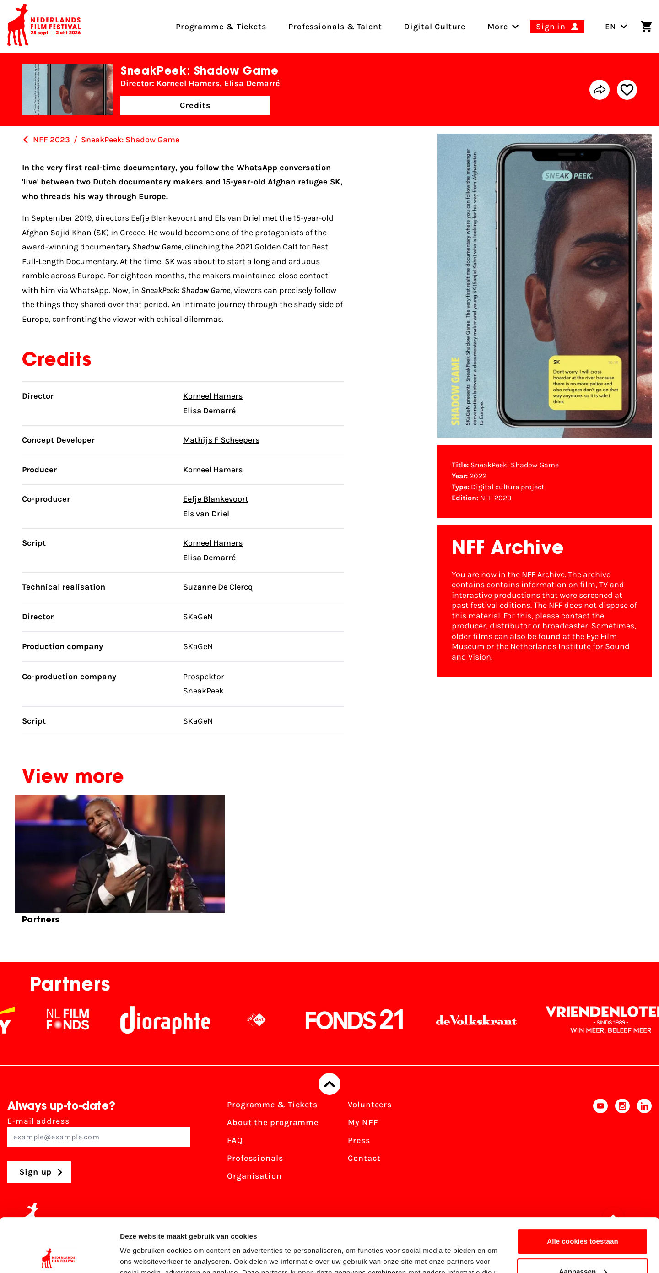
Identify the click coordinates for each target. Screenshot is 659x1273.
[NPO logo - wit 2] (265, 1020)
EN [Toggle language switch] (616, 27)
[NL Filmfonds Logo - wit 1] (77, 1020)
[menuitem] (497, 26)
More (497, 26)
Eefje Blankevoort (215, 499)
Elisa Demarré (209, 411)
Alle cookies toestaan (582, 1188)
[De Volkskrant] (485, 1020)
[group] (120, 863)
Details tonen (141, 1255)
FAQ (235, 1140)
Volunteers (370, 1105)
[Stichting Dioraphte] (174, 1020)
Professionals (255, 1158)
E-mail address (98, 1131)
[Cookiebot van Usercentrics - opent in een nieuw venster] (59, 1255)
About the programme (273, 1122)
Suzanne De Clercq (218, 587)
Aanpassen (583, 1217)
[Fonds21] (364, 1020)
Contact (364, 1158)
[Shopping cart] (646, 26)
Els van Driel (206, 514)
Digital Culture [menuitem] (435, 26)
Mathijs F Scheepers (221, 440)
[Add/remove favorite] (627, 90)
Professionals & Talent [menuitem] (335, 26)
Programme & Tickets (272, 1105)
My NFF (363, 1122)
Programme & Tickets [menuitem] (221, 26)
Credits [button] (195, 105)
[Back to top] (329, 1084)
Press (359, 1140)
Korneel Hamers (213, 396)
